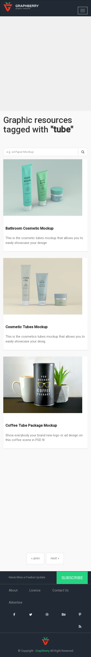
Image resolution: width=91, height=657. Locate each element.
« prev (35, 558)
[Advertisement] (45, 64)
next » (55, 558)
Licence (35, 590)
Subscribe (72, 577)
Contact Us (60, 590)
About (13, 590)
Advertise (15, 602)
